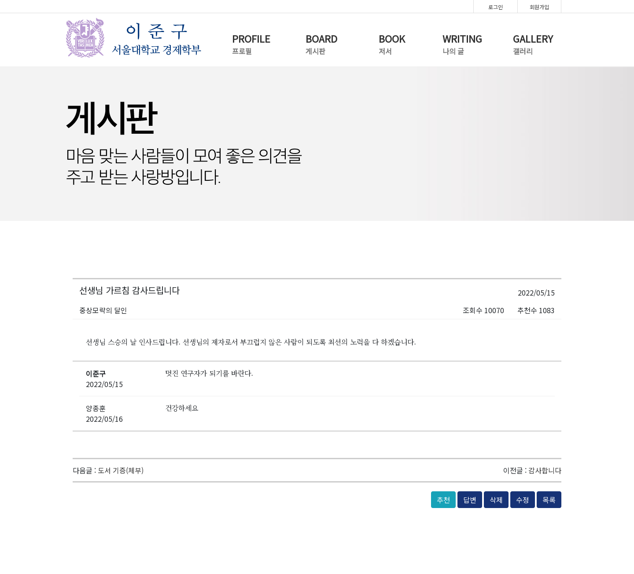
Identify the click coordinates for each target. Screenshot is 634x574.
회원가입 (539, 7)
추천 (443, 499)
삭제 (496, 499)
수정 (522, 499)
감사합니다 (544, 470)
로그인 (495, 7)
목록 (549, 499)
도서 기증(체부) (121, 470)
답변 (469, 499)
